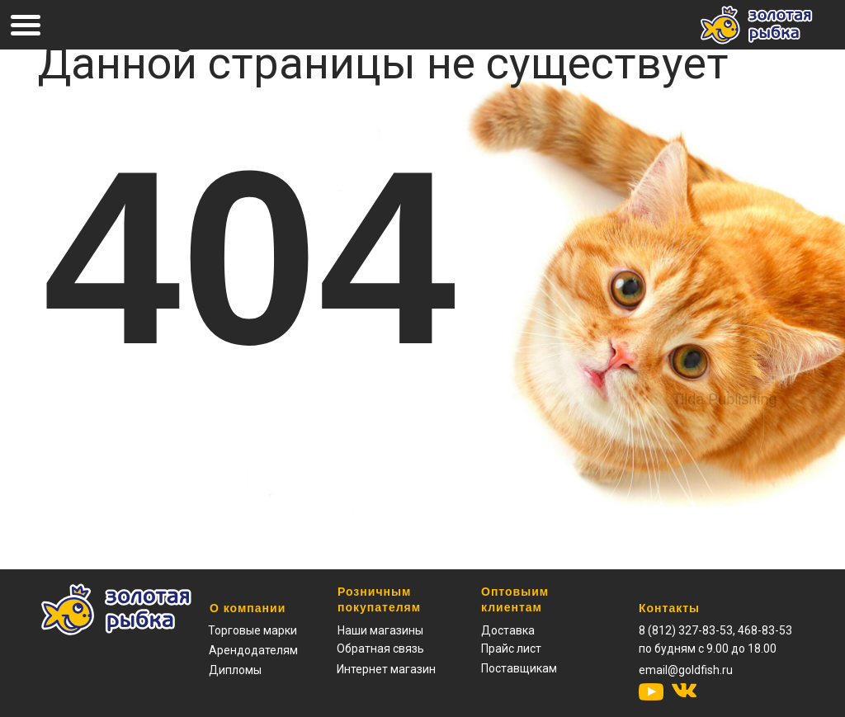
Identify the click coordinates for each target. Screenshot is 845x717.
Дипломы (235, 670)
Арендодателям (253, 650)
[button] (511, 648)
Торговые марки (252, 630)
